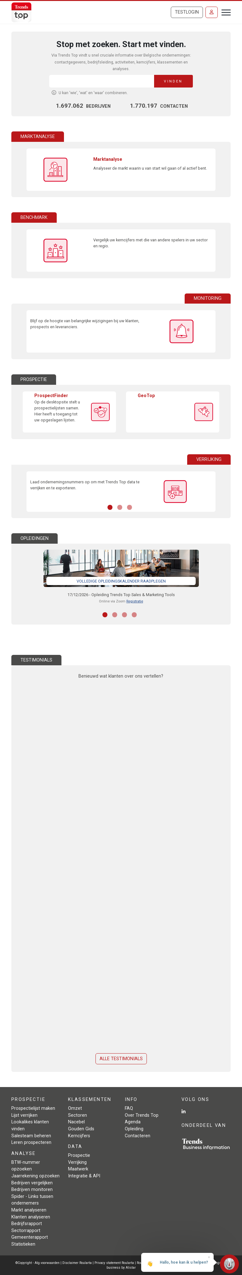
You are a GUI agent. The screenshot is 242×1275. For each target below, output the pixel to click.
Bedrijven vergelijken (32, 1183)
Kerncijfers (79, 1136)
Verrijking (77, 1162)
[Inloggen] (211, 12)
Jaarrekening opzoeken (35, 1176)
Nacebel (76, 1122)
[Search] (101, 81)
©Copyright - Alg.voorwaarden (37, 1263)
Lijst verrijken (24, 1115)
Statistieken (23, 1244)
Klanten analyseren (30, 1217)
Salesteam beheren (31, 1136)
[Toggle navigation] (224, 12)
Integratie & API (84, 1176)
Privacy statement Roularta (114, 1263)
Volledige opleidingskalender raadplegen (121, 581)
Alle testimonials (121, 1058)
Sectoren (77, 1115)
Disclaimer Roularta (77, 1263)
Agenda (133, 1122)
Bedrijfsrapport (26, 1223)
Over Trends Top (141, 1115)
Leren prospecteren (31, 1142)
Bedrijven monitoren (32, 1189)
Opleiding (134, 1129)
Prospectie (79, 1155)
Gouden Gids (81, 1129)
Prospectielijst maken (33, 1108)
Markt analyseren (28, 1210)
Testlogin (187, 12)
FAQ (129, 1108)
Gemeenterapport (29, 1237)
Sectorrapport (25, 1230)
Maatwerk (78, 1169)
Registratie (134, 601)
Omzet (75, 1108)
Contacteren (137, 1136)
